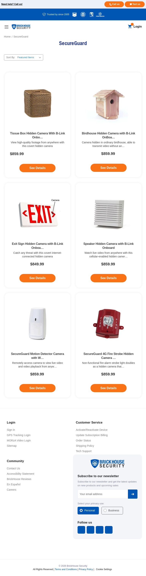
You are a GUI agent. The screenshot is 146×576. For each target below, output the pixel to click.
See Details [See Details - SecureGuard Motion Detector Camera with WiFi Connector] (37, 388)
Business (113, 510)
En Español (14, 484)
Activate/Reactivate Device (92, 429)
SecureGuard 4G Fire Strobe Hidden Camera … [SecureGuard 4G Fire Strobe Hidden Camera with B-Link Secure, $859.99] (108, 355)
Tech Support (84, 451)
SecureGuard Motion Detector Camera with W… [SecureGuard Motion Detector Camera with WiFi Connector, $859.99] (37, 355)
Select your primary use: (91, 503)
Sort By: (10, 57)
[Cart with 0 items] (130, 26)
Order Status (83, 440)
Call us (116, 4)
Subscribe (132, 494)
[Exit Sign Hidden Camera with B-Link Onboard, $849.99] (38, 214)
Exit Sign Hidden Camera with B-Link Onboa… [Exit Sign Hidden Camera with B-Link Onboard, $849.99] (37, 245)
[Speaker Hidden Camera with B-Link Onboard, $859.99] (109, 214)
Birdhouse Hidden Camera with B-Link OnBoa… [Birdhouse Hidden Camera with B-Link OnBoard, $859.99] (108, 135)
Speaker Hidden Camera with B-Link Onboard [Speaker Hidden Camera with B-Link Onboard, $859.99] (108, 245)
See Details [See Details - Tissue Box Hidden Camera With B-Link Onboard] (37, 168)
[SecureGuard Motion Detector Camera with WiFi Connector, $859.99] (38, 324)
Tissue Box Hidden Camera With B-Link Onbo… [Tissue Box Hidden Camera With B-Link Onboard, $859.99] (37, 135)
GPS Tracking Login (19, 435)
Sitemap (12, 445)
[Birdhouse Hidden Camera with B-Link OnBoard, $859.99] (109, 103)
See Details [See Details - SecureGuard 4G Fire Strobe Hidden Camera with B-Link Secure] (108, 388)
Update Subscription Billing (92, 435)
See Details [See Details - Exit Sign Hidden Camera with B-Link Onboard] (37, 278)
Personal (89, 510)
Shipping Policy (85, 445)
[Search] (123, 26)
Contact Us (13, 468)
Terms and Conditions (66, 569)
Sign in (11, 429)
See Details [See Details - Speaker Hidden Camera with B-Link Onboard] (108, 278)
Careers (11, 489)
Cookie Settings (104, 569)
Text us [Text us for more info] (136, 4)
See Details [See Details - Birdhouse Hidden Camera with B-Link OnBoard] (108, 167)
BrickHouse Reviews (19, 479)
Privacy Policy (86, 569)
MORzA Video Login (19, 440)
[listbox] (30, 57)
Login (137, 26)
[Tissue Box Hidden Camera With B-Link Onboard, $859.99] (38, 103)
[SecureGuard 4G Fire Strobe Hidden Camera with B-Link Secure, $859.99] (109, 324)
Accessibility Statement (20, 473)
